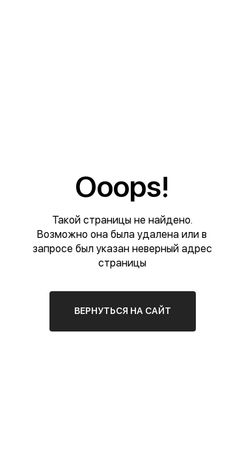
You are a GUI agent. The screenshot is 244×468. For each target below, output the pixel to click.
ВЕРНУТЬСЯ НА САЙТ (122, 311)
